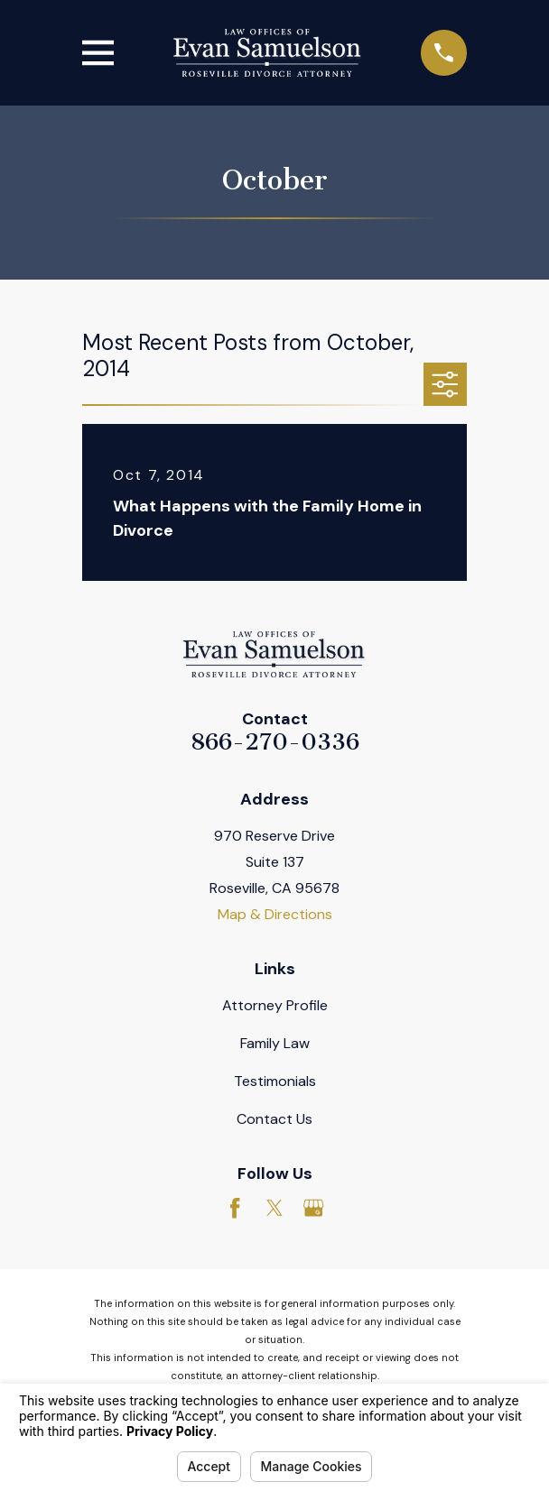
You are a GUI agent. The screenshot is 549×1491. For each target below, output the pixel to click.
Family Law (275, 1043)
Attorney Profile (275, 1005)
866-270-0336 (275, 742)
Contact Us (274, 1118)
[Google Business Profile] (313, 1208)
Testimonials (275, 1081)
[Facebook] (235, 1208)
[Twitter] (274, 1208)
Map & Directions (275, 914)
